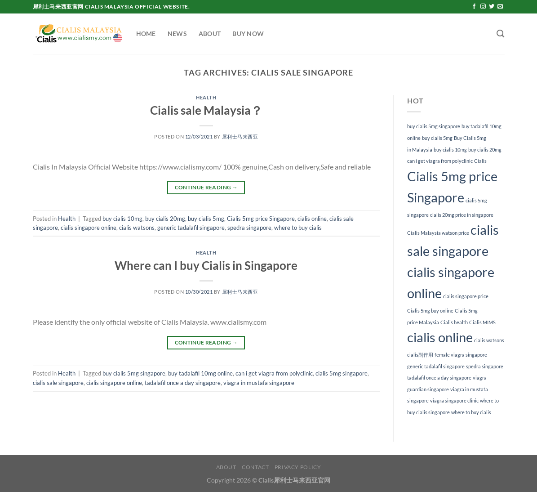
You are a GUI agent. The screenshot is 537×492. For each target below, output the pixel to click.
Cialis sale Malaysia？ (206, 110)
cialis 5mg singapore (341, 373)
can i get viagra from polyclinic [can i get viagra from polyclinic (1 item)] (440, 161)
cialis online (312, 218)
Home (146, 33)
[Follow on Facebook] (474, 7)
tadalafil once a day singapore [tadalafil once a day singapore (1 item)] (439, 377)
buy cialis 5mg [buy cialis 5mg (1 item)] (437, 138)
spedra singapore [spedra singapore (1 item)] (484, 366)
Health (206, 97)
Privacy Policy (298, 467)
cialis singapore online (88, 227)
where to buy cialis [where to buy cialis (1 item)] (471, 412)
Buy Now (248, 33)
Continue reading (206, 187)
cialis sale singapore (58, 382)
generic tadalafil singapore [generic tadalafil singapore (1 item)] (436, 366)
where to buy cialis (298, 227)
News (177, 33)
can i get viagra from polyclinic (274, 373)
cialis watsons (137, 227)
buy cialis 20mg (165, 218)
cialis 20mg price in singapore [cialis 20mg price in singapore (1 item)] (461, 215)
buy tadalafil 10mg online (200, 373)
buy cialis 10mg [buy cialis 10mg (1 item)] (450, 149)
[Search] (500, 34)
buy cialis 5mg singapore (133, 373)
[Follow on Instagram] (483, 7)
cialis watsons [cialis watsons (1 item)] (489, 340)
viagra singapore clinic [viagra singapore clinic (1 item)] (454, 400)
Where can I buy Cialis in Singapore (206, 265)
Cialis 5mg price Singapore (261, 218)
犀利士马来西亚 (240, 136)
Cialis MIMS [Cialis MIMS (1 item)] (482, 322)
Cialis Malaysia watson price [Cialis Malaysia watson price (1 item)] (438, 233)
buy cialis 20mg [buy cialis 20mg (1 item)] (484, 149)
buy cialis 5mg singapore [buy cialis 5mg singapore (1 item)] (433, 126)
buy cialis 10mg (122, 218)
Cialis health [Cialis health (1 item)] (454, 322)
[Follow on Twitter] (491, 7)
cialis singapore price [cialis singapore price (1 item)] (465, 296)
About (210, 33)
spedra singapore (249, 227)
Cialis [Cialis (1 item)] (480, 161)
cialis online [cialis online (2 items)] (440, 337)
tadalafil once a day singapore (183, 382)
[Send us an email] (500, 7)
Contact (255, 467)
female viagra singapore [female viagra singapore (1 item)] (461, 355)
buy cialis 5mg (206, 218)
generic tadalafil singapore (191, 227)
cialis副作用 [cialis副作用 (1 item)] (420, 355)
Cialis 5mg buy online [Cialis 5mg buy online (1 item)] (430, 310)
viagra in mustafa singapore (258, 382)
